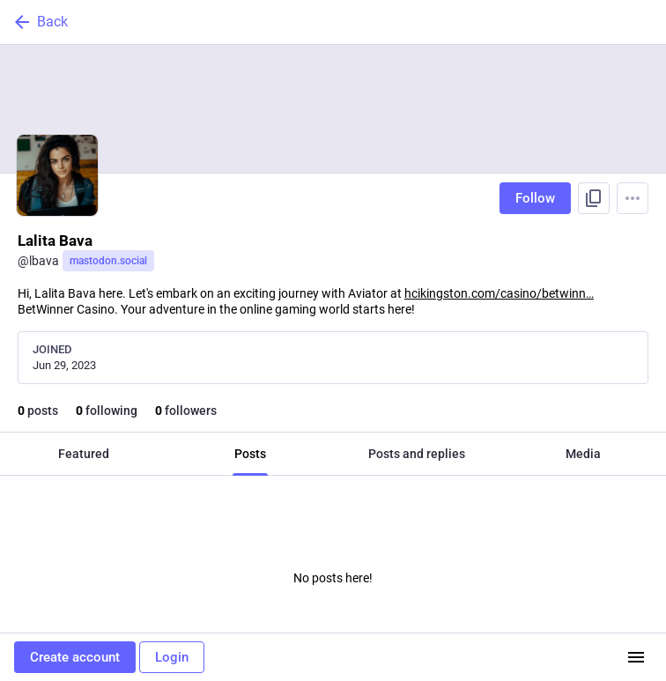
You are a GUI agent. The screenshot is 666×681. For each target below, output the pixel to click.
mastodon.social (108, 261)
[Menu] (632, 198)
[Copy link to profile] (594, 198)
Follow (535, 198)
